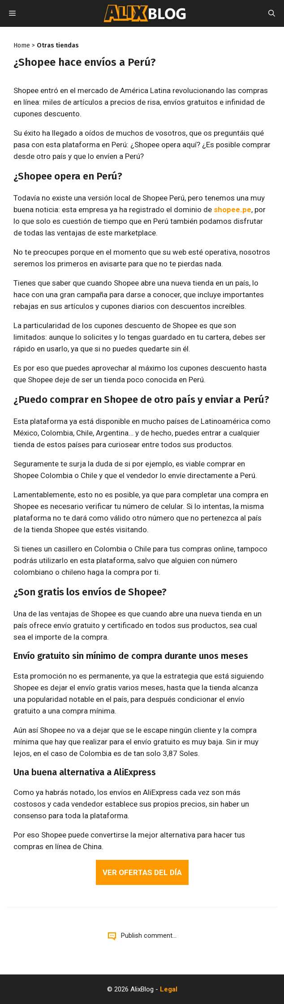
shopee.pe (232, 209)
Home (21, 45)
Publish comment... (148, 935)
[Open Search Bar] (271, 13)
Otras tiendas (58, 45)
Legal (168, 989)
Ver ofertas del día (142, 872)
